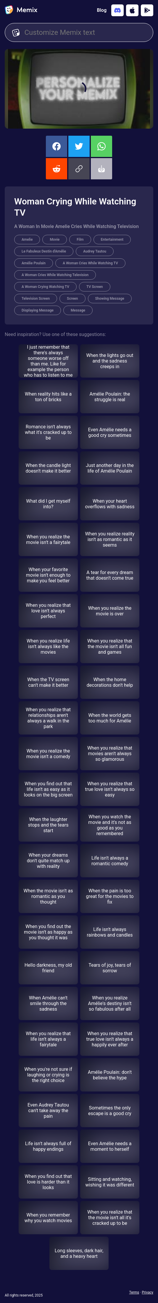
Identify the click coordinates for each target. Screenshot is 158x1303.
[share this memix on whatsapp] (101, 146)
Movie (54, 239)
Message (78, 310)
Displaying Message (38, 310)
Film (80, 239)
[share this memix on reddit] (56, 168)
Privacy (147, 1292)
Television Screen (36, 298)
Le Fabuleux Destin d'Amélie (44, 251)
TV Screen (94, 287)
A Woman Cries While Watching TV (90, 263)
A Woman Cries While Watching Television (55, 275)
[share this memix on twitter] (79, 146)
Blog (102, 10)
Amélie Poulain (34, 263)
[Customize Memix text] (85, 32)
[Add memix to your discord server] (117, 10)
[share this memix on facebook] (56, 146)
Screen (72, 298)
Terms (134, 1292)
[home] (21, 10)
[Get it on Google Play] (147, 10)
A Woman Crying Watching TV (45, 287)
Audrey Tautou (94, 251)
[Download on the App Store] (132, 10)
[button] (79, 168)
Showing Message (109, 298)
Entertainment (112, 239)
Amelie (27, 239)
